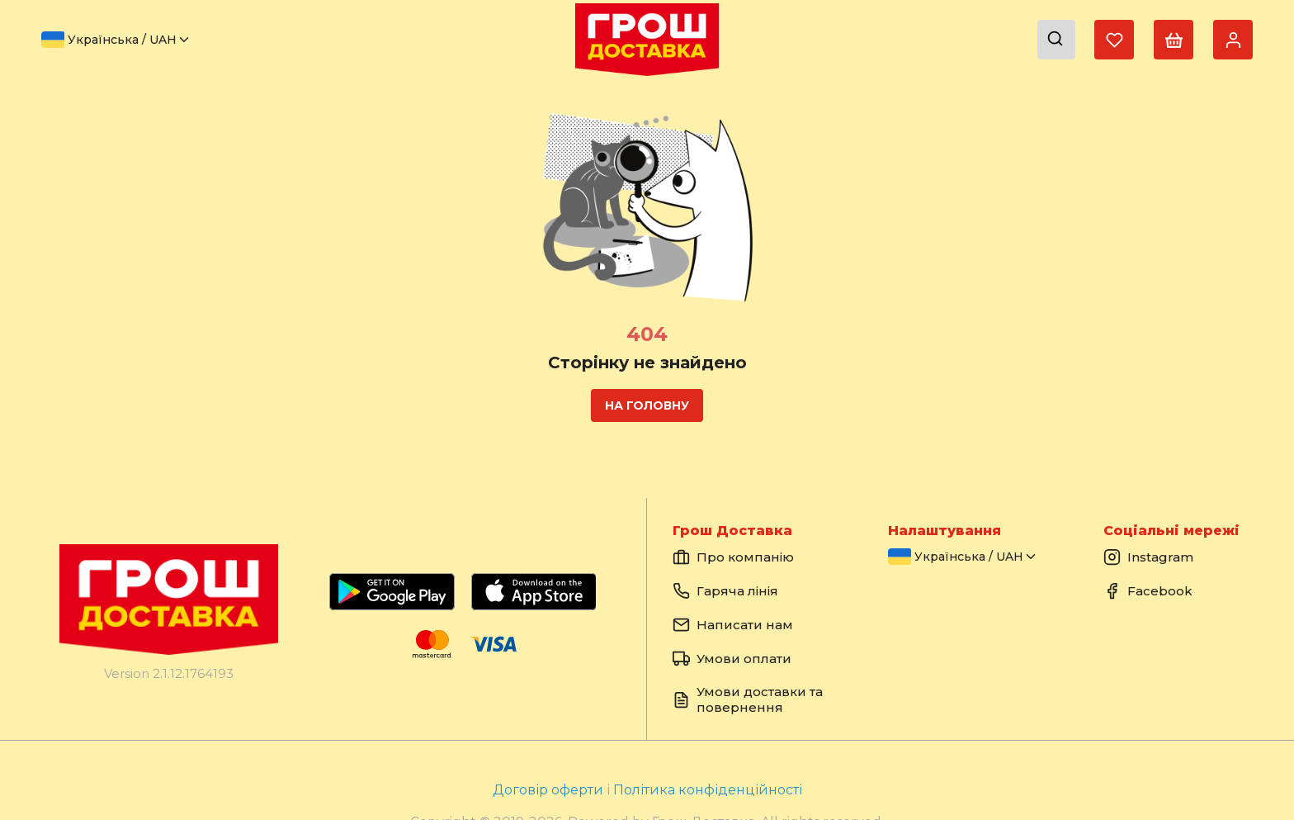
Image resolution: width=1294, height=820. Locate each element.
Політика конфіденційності (707, 790)
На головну (647, 405)
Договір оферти (550, 790)
